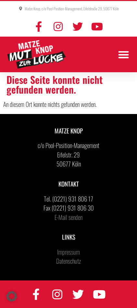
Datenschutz (68, 260)
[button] (123, 54)
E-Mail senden (68, 217)
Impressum (68, 251)
